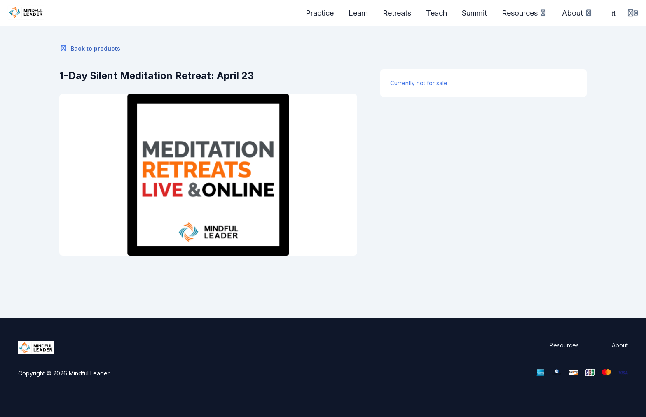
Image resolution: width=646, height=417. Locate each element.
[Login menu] (633, 13)
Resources (564, 345)
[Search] (614, 13)
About (620, 345)
